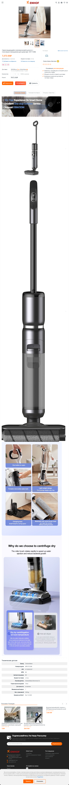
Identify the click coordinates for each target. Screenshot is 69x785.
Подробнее (40, 777)
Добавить (20, 83)
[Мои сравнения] (62, 2)
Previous (62, 703)
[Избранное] (64, 2)
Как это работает (49, 756)
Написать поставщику (28, 61)
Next (66, 703)
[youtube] (27, 768)
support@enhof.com (12, 760)
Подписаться (57, 744)
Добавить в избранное (9, 61)
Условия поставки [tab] (34, 93)
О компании (29, 753)
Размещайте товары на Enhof (52, 753)
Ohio (18, 69)
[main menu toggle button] (2, 2)
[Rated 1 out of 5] (2, 726)
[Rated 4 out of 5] (7, 726)
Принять (28, 781)
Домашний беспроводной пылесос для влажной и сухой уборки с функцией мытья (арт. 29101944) (12, 725)
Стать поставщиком (49, 755)
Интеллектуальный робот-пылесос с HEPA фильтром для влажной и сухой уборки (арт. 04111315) (56, 709)
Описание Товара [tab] (20, 93)
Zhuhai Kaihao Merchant (51, 61)
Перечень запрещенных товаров (33, 755)
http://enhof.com (11, 762)
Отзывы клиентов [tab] (48, 93)
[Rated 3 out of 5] (5, 726)
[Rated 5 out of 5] (8, 726)
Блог (27, 756)
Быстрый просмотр (63, 50)
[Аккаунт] (58, 2)
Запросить (7, 83)
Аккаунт (8, 768)
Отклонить (40, 781)
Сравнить (33, 83)
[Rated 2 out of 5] (4, 726)
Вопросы (47, 758)
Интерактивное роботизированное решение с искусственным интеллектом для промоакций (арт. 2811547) (34, 725)
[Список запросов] (67, 2)
